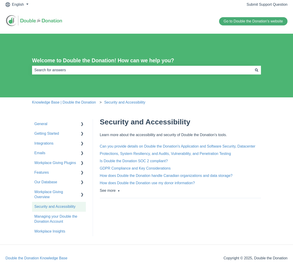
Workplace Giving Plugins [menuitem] (55, 163)
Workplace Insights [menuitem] (49, 231)
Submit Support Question (267, 4)
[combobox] (142, 70)
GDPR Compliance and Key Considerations (135, 168)
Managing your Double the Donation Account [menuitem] (55, 218)
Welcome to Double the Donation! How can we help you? (103, 60)
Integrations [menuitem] (44, 143)
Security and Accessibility (124, 102)
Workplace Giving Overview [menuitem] (48, 194)
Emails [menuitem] (39, 153)
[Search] (256, 70)
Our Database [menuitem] (45, 182)
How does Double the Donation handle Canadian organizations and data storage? (166, 176)
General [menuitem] (40, 124)
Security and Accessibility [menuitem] (55, 206)
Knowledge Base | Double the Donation (64, 102)
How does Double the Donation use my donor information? (147, 183)
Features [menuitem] (41, 172)
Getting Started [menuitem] (46, 133)
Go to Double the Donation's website (253, 21)
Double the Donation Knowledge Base (36, 258)
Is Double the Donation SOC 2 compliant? (134, 161)
